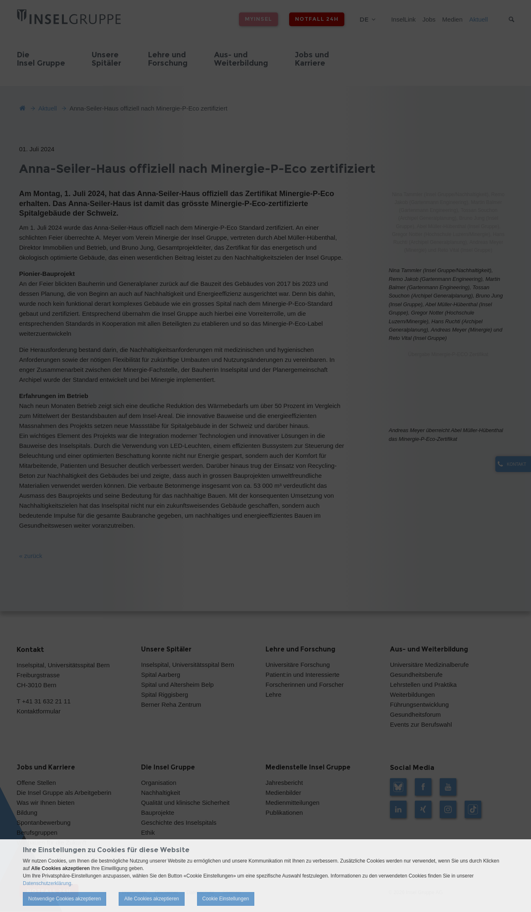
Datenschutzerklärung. (48, 883)
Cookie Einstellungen (225, 899)
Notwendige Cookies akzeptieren (64, 899)
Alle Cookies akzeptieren (151, 899)
